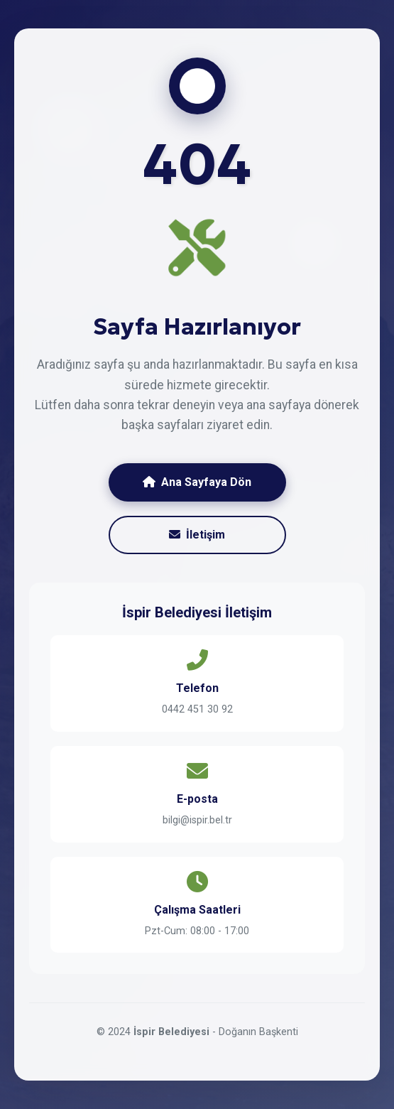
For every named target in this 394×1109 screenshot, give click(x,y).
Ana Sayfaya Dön (197, 482)
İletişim (197, 534)
